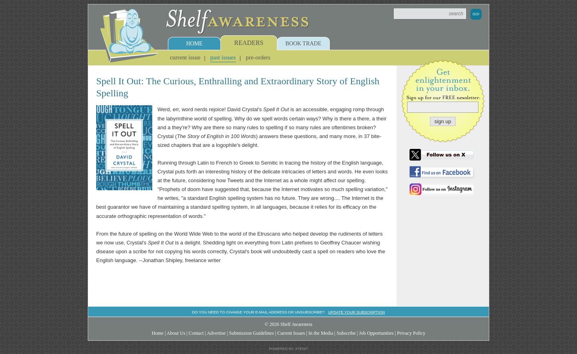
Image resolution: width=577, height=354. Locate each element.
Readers (249, 42)
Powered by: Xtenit (288, 349)
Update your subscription (356, 312)
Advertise (216, 333)
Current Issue (185, 57)
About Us (176, 333)
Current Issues (291, 333)
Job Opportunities (376, 333)
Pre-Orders (258, 57)
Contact (196, 333)
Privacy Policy (411, 333)
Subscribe (346, 333)
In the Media (321, 333)
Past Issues (223, 57)
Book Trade (303, 44)
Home (194, 44)
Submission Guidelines (251, 333)
